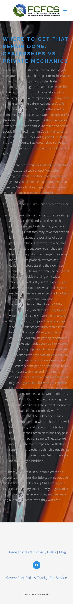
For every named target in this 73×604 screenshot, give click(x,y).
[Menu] (65, 10)
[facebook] (36, 565)
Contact (26, 552)
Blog (62, 552)
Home (12, 552)
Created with (36, 594)
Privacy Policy (45, 552)
